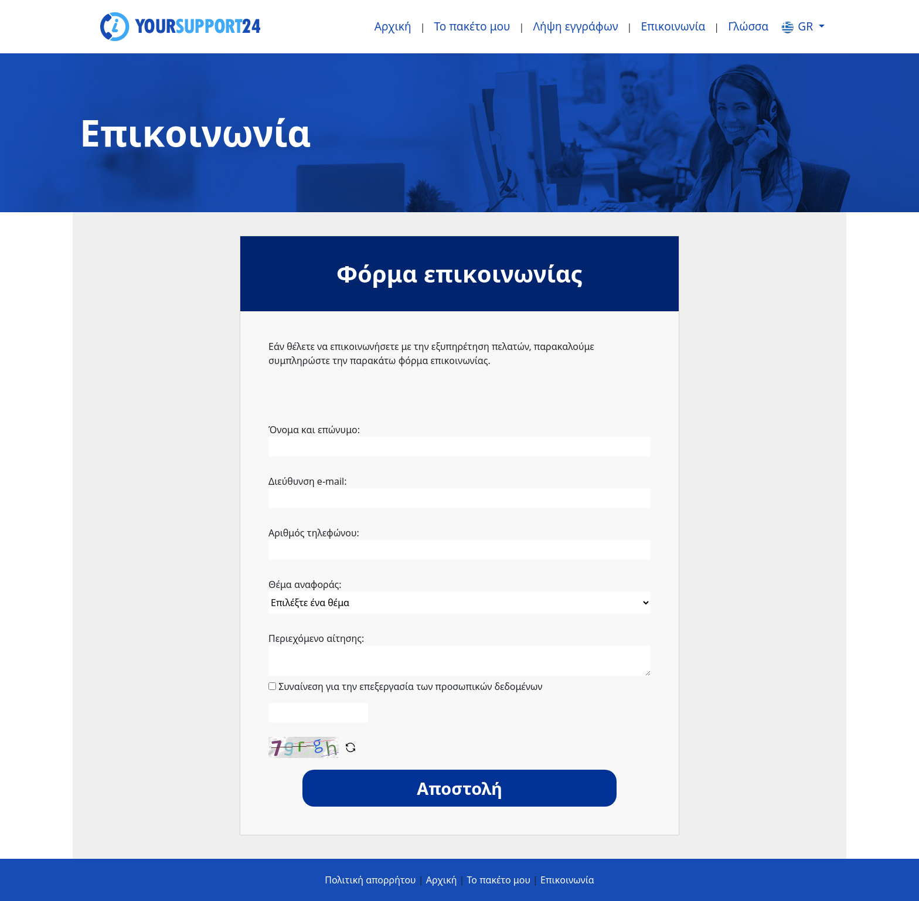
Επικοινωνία (673, 26)
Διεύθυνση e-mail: (307, 481)
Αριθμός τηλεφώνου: (313, 532)
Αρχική (393, 26)
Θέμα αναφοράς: (305, 584)
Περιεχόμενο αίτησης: (316, 638)
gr (798, 26)
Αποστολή (459, 788)
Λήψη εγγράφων (575, 26)
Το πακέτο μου (472, 26)
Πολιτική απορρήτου (370, 879)
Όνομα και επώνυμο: (314, 429)
